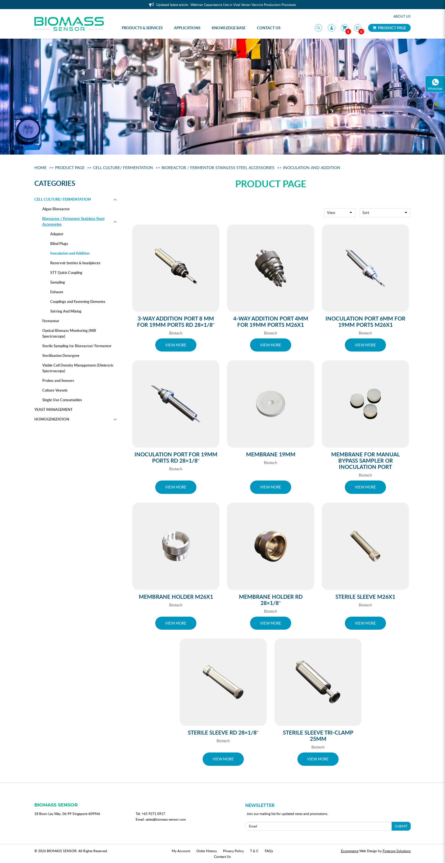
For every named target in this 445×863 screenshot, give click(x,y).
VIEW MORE (175, 345)
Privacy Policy (233, 851)
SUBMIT (401, 826)
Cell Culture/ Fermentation (123, 167)
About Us (402, 16)
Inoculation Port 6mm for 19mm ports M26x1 (365, 321)
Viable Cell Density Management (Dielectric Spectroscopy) (78, 368)
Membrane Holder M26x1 (176, 596)
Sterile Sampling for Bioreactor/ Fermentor (77, 345)
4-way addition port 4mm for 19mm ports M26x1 (270, 321)
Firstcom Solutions (397, 851)
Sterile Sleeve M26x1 (365, 596)
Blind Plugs (59, 243)
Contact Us (222, 856)
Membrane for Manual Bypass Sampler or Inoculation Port (365, 460)
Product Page (389, 27)
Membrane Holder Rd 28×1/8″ (271, 600)
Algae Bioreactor (56, 208)
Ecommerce (349, 851)
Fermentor (50, 320)
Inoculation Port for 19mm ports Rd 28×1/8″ (176, 457)
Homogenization (51, 419)
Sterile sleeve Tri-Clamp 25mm (318, 736)
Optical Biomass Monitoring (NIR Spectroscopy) (69, 333)
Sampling (57, 282)
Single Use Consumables (62, 399)
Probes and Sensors (58, 380)
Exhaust (56, 291)
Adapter (57, 233)
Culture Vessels (55, 390)
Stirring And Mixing (65, 311)
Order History (206, 851)
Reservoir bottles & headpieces (75, 262)
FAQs (269, 851)
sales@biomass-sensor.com (166, 819)
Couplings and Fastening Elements (77, 301)
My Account (181, 851)
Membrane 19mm (270, 454)
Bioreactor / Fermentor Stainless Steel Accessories (217, 167)
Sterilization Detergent (60, 355)
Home (40, 167)
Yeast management (53, 409)
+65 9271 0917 (153, 813)
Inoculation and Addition (311, 167)
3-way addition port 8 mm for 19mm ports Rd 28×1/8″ (176, 321)
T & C (254, 851)
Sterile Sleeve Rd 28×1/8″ (223, 732)
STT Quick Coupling (66, 272)
